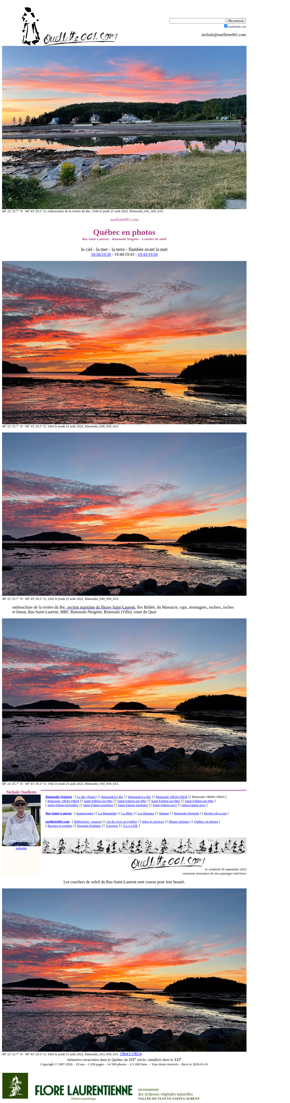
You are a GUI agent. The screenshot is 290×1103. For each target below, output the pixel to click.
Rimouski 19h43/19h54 (63, 801)
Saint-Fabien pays (165, 805)
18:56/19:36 (101, 254)
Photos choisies (179, 821)
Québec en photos (206, 821)
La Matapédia (107, 813)
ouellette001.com (57, 821)
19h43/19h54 (131, 1054)
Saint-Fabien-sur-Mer (98, 801)
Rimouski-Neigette (59, 797)
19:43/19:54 (147, 254)
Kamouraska (84, 813)
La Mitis (127, 813)
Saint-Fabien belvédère (63, 805)
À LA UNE (130, 826)
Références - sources (88, 821)
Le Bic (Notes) (86, 797)
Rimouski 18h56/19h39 (171, 797)
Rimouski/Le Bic (139, 797)
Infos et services (153, 821)
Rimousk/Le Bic (112, 797)
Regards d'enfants (89, 826)
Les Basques (145, 813)
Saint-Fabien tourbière (98, 805)
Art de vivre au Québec (121, 821)
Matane (164, 813)
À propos (112, 826)
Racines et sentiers (60, 826)
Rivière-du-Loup (215, 813)
